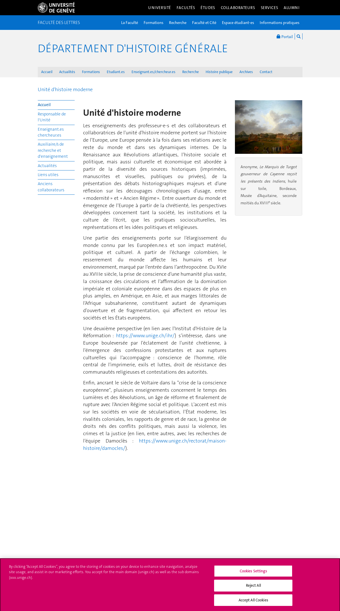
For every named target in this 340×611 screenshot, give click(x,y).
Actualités (67, 71)
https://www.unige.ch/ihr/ (145, 335)
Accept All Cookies (253, 602)
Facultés (186, 7)
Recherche (177, 22)
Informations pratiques (279, 22)
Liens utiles (48, 175)
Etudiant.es (116, 71)
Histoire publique (219, 71)
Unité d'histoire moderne (65, 89)
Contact (266, 71)
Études (208, 7)
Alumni (291, 7)
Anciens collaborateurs (51, 186)
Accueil (46, 71)
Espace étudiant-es (238, 22)
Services (269, 7)
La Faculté (129, 22)
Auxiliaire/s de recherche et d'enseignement (53, 150)
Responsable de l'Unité (52, 117)
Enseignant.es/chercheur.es (153, 71)
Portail (285, 36)
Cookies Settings (253, 573)
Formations (153, 22)
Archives (246, 71)
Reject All (253, 587)
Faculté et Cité (204, 22)
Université (159, 7)
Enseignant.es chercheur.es (51, 132)
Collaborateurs (238, 7)
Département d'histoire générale (133, 48)
